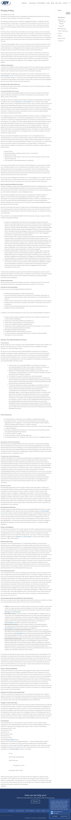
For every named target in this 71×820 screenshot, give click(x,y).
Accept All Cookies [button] (64, 816)
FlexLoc (61, 26)
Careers (48, 3)
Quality (52, 3)
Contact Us (65, 3)
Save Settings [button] (55, 816)
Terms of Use (33, 818)
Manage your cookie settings (23, 101)
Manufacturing (32, 3)
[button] (52, 811)
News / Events (58, 3)
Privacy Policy (27, 818)
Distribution (24, 3)
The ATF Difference (41, 3)
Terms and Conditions (41, 818)
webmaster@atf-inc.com (7, 75)
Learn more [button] (66, 809)
